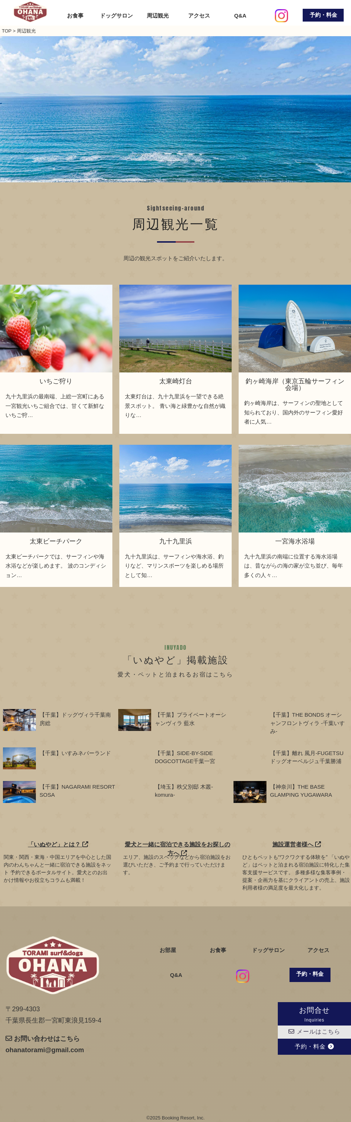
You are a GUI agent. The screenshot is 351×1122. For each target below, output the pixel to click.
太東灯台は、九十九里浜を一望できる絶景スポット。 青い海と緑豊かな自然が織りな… (175, 405)
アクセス (199, 16)
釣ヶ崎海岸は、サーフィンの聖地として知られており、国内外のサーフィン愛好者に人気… (293, 412)
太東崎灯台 (175, 381)
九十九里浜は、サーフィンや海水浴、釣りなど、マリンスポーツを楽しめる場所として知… (174, 565)
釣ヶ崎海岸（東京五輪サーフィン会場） (295, 384)
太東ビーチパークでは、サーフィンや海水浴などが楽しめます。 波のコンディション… (55, 565)
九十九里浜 (175, 541)
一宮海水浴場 (295, 541)
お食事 (75, 16)
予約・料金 (323, 15)
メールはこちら (314, 1031)
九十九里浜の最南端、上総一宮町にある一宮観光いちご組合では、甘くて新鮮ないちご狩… (54, 405)
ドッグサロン (116, 16)
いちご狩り (56, 381)
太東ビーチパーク (56, 541)
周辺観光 (158, 16)
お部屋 (168, 950)
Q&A (240, 16)
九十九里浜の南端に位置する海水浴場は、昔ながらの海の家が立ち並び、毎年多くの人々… (293, 565)
